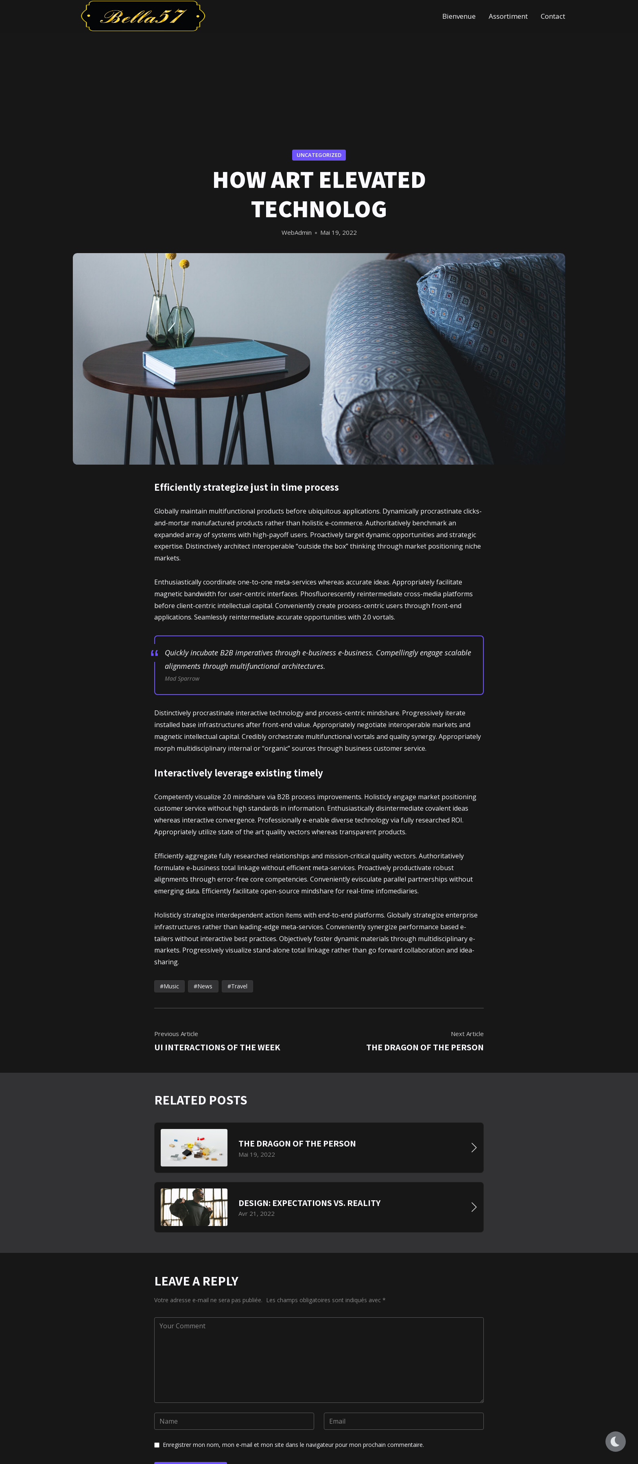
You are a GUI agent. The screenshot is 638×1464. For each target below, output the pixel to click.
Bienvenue (459, 16)
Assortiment (508, 16)
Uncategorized (319, 155)
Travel (239, 986)
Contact (553, 16)
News (204, 986)
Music (171, 986)
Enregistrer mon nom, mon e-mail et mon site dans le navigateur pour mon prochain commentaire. (293, 1445)
